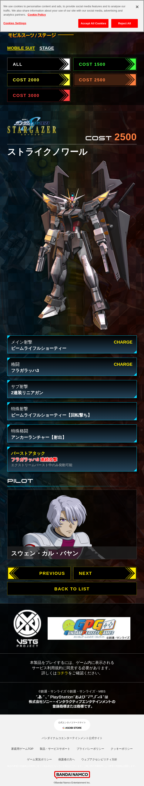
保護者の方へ (66, 759)
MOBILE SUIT (21, 48)
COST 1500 (92, 64)
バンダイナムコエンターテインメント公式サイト (72, 738)
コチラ (62, 673)
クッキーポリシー (122, 748)
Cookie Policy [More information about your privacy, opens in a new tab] (37, 11)
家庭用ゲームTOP (22, 748)
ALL (18, 64)
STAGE (47, 48)
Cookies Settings (14, 20)
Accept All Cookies (93, 20)
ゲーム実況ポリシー (39, 759)
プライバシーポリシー (90, 748)
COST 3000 (26, 95)
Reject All (124, 20)
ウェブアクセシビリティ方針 (99, 759)
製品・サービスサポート (55, 748)
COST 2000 (26, 80)
